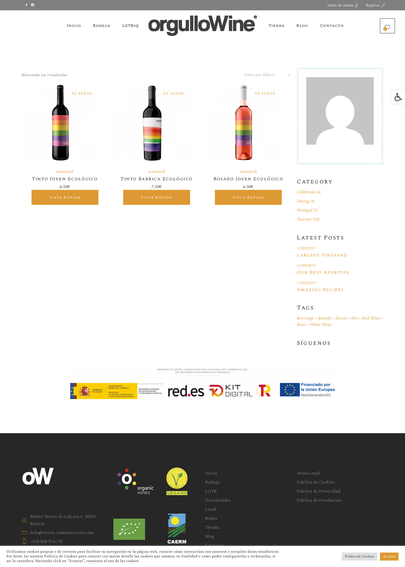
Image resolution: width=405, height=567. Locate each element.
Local (210, 509)
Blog (209, 536)
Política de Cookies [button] (359, 556)
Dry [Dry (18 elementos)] (354, 318)
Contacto (214, 545)
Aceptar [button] (389, 556)
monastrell (64, 172)
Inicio (211, 473)
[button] (398, 97)
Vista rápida (65, 197)
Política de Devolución (319, 500)
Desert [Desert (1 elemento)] (341, 318)
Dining (303, 201)
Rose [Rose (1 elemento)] (301, 325)
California (306, 192)
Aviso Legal (308, 473)
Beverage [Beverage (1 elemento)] (305, 318)
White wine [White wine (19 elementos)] (321, 325)
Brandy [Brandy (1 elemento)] (324, 318)
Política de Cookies (316, 482)
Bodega (212, 482)
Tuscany (304, 219)
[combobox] (265, 75)
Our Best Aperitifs (323, 272)
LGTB (211, 491)
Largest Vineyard (322, 255)
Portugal (304, 210)
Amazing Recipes (320, 290)
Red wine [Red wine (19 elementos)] (371, 318)
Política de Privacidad (318, 491)
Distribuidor (218, 500)
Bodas (211, 518)
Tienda (212, 527)
